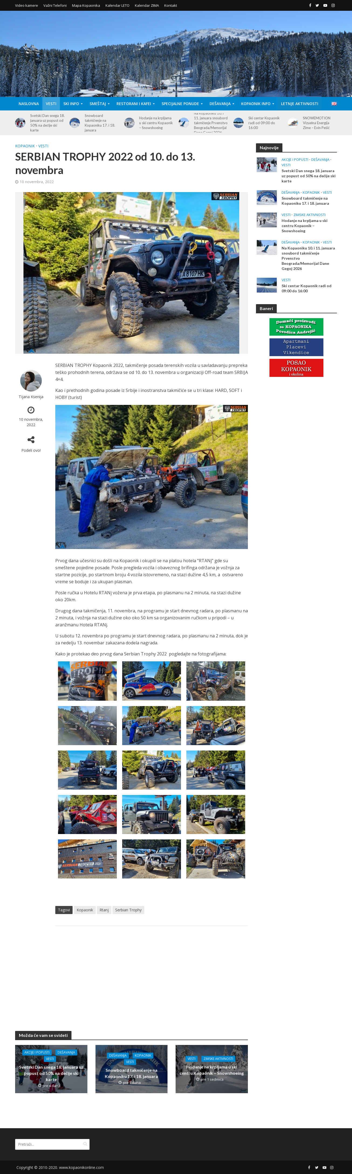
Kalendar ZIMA (147, 5)
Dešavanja (220, 103)
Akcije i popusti (37, 1052)
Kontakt (170, 5)
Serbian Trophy (128, 909)
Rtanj (104, 909)
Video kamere (26, 5)
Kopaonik (25, 145)
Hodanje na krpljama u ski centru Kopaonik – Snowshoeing (156, 123)
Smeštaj (98, 103)
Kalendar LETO (117, 5)
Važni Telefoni (55, 5)
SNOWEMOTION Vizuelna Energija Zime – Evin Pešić (316, 123)
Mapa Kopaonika (86, 5)
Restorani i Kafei (134, 103)
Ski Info (71, 103)
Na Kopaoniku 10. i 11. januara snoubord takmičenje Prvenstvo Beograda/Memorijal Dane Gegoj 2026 (211, 123)
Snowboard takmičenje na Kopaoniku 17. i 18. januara (100, 122)
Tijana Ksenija (31, 396)
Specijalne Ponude (180, 103)
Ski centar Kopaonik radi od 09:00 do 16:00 (264, 123)
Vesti (51, 103)
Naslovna (29, 103)
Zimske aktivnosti (218, 1059)
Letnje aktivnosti (299, 103)
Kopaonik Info (256, 103)
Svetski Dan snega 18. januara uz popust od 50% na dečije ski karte (47, 122)
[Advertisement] (151, 973)
